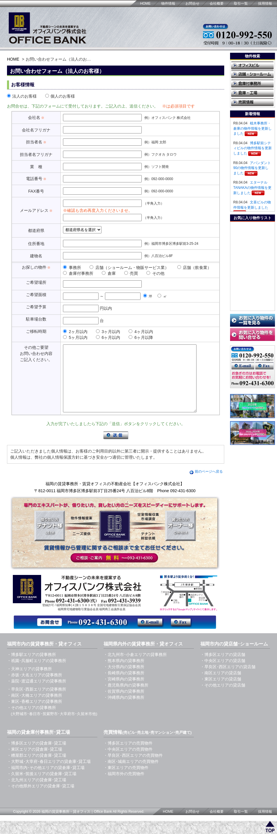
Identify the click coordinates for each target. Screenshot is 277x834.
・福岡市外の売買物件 (124, 786)
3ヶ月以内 (108, 331)
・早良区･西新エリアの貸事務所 (36, 702)
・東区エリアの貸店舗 (220, 692)
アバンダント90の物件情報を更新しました (252, 168)
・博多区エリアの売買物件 (128, 756)
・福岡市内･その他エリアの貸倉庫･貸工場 (46, 780)
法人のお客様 (22, 96)
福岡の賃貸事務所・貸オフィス (65, 825)
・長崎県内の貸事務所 (124, 686)
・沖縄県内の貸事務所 (124, 710)
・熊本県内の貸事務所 (124, 673)
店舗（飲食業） (194, 267)
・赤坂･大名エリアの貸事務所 (34, 688)
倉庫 (109, 273)
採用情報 (265, 3)
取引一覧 (241, 3)
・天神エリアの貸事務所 (29, 682)
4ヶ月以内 (141, 331)
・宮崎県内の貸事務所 (124, 692)
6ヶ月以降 (141, 337)
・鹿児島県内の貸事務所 (126, 698)
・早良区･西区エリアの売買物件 (133, 768)
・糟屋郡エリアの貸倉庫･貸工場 (36, 768)
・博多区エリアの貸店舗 (222, 667)
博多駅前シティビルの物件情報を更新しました (252, 148)
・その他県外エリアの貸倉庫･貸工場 (40, 799)
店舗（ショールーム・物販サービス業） (129, 267)
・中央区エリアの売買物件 (128, 762)
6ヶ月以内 (108, 337)
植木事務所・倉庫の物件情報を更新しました (252, 128)
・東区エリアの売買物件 (126, 780)
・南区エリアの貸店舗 (220, 686)
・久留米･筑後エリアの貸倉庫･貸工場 (41, 786)
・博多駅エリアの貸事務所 (31, 667)
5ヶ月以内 (75, 337)
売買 (131, 273)
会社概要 (217, 3)
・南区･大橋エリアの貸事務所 (34, 708)
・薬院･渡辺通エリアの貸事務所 (36, 694)
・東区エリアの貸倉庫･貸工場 (34, 762)
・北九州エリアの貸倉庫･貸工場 (36, 793)
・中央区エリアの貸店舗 (222, 673)
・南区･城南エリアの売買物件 (131, 774)
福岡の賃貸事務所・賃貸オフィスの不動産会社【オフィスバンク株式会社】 (114, 497)
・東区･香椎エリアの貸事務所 (34, 714)
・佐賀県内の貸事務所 (124, 704)
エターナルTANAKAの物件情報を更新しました (252, 187)
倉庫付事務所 (78, 273)
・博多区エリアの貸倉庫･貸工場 (36, 756)
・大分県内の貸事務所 (124, 680)
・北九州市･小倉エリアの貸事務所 (135, 667)
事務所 (72, 267)
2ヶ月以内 (75, 331)
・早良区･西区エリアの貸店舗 (227, 680)
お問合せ (192, 3)
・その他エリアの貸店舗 (222, 698)
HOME (145, 3)
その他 (155, 273)
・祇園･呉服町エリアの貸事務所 (36, 673)
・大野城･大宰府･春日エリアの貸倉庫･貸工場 (49, 774)
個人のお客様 (60, 96)
